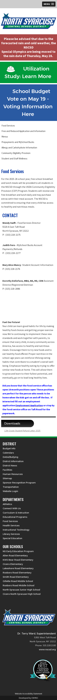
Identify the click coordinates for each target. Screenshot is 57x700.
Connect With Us (12, 508)
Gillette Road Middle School (18, 581)
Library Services (11, 534)
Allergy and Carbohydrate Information (19, 147)
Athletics (7, 504)
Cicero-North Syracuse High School (22, 594)
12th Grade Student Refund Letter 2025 (22, 430)
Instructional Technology (16, 529)
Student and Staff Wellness (14, 158)
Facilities (7, 469)
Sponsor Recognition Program (19, 482)
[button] (48, 4)
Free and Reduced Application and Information (23, 131)
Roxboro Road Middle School (18, 585)
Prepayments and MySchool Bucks (18, 142)
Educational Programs (15, 517)
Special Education (12, 538)
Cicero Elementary (13, 564)
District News (10, 465)
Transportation (11, 487)
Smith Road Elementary (16, 577)
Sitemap (7, 478)
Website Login (10, 491)
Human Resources (13, 474)
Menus (5, 136)
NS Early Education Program (18, 551)
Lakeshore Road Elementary (18, 568)
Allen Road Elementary (15, 555)
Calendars (8, 452)
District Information (13, 461)
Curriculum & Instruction (16, 512)
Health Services (11, 525)
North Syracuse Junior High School (21, 589)
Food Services (8, 125)
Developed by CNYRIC (28, 698)
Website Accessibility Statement (28, 694)
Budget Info (9, 448)
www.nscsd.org (47, 649)
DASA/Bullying (10, 457)
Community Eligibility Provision (16, 153)
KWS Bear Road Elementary (18, 559)
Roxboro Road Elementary (17, 572)
